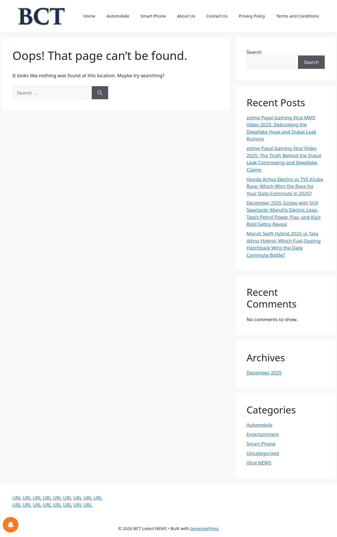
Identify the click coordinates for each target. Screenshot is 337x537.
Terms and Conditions (297, 16)
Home (89, 16)
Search (254, 52)
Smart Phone (153, 16)
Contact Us (216, 16)
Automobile (117, 16)
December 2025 (264, 372)
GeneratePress (204, 528)
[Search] (100, 93)
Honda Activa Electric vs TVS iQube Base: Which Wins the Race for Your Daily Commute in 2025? (285, 186)
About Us (186, 16)
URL (17, 498)
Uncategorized (263, 453)
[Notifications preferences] (10, 525)
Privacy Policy (252, 16)
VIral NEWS (259, 462)
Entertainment (263, 434)
